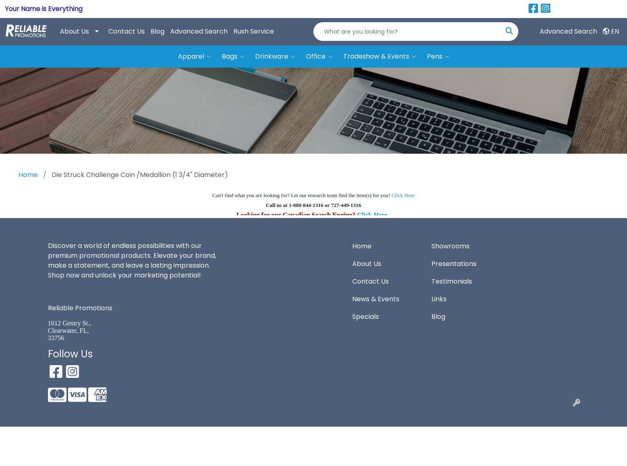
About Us (74, 31)
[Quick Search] (407, 31)
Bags (233, 56)
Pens (438, 56)
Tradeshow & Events (379, 56)
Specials (365, 316)
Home (362, 246)
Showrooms (450, 246)
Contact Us (126, 31)
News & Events (375, 299)
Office (319, 56)
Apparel (194, 56)
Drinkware (275, 56)
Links (439, 299)
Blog (157, 31)
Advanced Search (199, 31)
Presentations (454, 263)
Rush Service (253, 31)
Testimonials (451, 281)
